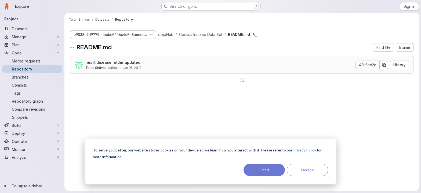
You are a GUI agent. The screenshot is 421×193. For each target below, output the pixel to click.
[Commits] (32, 85)
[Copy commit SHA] (383, 65)
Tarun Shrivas (95, 68)
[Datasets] (32, 28)
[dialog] (210, 161)
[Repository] (32, 69)
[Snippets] (32, 117)
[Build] (32, 125)
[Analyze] (32, 157)
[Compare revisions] (32, 109)
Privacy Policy (304, 150)
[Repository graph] (32, 101)
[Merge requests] (32, 61)
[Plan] (32, 45)
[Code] (32, 53)
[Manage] (32, 36)
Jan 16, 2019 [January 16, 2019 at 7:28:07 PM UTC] (131, 68)
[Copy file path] (255, 34)
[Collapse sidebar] (32, 186)
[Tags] (32, 93)
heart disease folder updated (112, 62)
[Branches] (32, 77)
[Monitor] (32, 149)
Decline (307, 170)
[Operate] (32, 141)
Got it (264, 170)
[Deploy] (32, 133)
